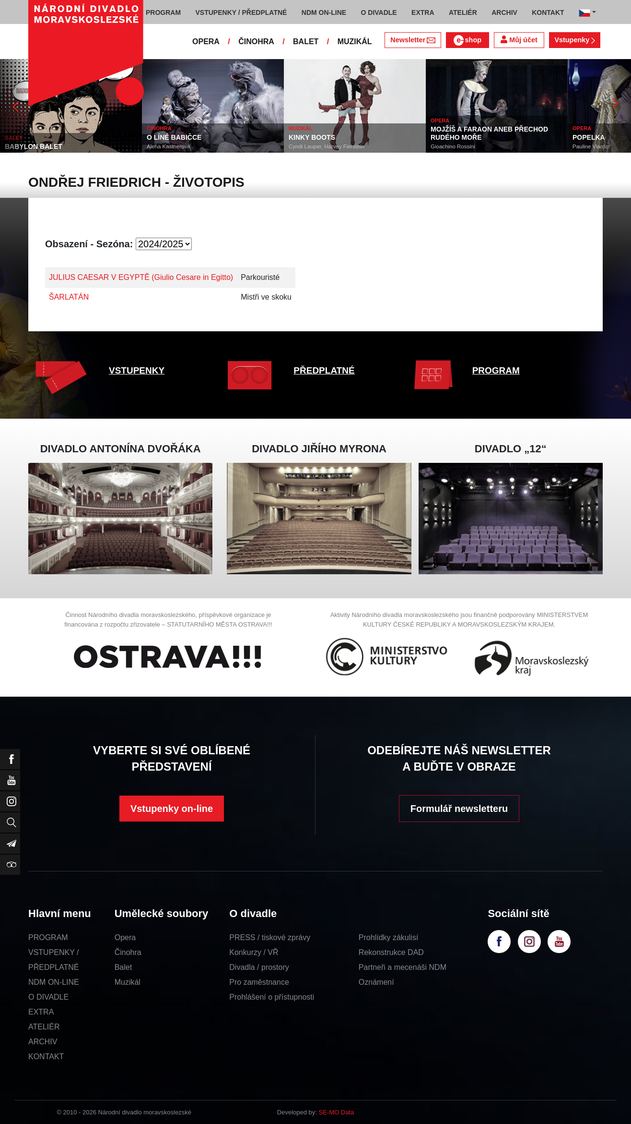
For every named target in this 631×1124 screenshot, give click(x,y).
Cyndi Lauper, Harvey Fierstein (326, 146)
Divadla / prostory (259, 967)
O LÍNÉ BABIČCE (174, 137)
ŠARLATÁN (69, 297)
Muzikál (127, 982)
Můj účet (519, 40)
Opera (125, 937)
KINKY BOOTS (312, 137)
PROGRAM (496, 370)
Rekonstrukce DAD (391, 952)
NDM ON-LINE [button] (324, 12)
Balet (123, 967)
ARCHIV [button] (504, 12)
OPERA (206, 41)
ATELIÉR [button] (463, 12)
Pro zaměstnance (259, 982)
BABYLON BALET (33, 146)
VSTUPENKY (136, 370)
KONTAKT (46, 1056)
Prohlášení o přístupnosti (271, 997)
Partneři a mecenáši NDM (402, 967)
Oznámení (376, 982)
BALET (305, 41)
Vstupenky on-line (171, 808)
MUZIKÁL (355, 41)
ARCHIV (42, 1042)
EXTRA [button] (422, 12)
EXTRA (41, 1012)
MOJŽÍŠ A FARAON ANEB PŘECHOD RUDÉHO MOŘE (489, 133)
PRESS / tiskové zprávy (269, 937)
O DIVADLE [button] (379, 12)
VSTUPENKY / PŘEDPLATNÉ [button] (241, 12)
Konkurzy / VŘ (253, 952)
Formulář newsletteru (459, 808)
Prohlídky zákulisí (389, 937)
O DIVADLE (48, 997)
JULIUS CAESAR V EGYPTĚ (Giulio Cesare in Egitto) (141, 277)
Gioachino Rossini (453, 146)
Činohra (128, 952)
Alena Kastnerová (168, 146)
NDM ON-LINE (53, 982)
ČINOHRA (256, 41)
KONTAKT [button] (548, 12)
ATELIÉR (44, 1027)
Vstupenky (574, 40)
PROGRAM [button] (163, 12)
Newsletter (412, 40)
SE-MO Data (336, 1112)
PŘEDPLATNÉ (323, 370)
